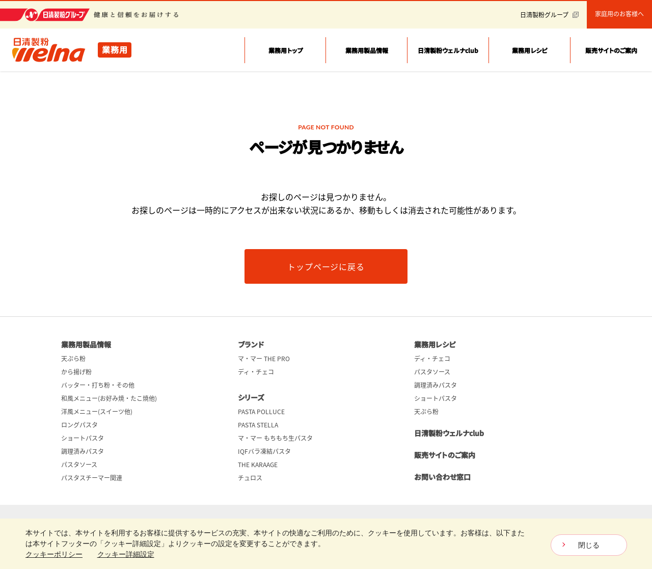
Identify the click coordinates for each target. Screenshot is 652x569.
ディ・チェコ (256, 371)
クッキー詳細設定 (125, 554)
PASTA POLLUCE (261, 411)
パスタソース (79, 464)
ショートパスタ (82, 438)
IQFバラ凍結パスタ (264, 451)
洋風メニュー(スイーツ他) (96, 411)
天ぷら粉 (73, 358)
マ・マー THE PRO (264, 358)
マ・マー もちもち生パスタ (275, 438)
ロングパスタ (79, 424)
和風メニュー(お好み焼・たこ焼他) (109, 398)
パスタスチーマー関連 (91, 477)
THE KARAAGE (258, 464)
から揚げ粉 (76, 371)
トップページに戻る (325, 266)
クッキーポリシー (54, 554)
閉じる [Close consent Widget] (589, 545)
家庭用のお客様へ (619, 14)
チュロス (250, 477)
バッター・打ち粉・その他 (97, 385)
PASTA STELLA (258, 424)
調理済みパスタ (82, 451)
